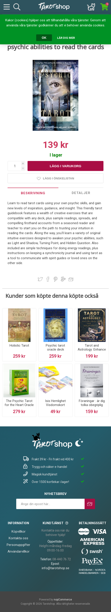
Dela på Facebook (48, 279)
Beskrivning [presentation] (33, 193)
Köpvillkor (19, 532)
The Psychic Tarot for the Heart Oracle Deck (19, 405)
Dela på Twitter (40, 279)
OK (44, 37)
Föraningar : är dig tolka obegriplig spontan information (92, 407)
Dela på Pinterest (55, 279)
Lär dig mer (66, 37)
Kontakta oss (18, 538)
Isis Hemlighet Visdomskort (55, 403)
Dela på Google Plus (63, 279)
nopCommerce (63, 599)
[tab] (33, 193)
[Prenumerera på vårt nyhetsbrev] (50, 504)
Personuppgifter (18, 545)
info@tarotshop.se (55, 568)
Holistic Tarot (19, 345)
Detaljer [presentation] (81, 193)
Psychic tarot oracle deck (55, 347)
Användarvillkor (19, 551)
